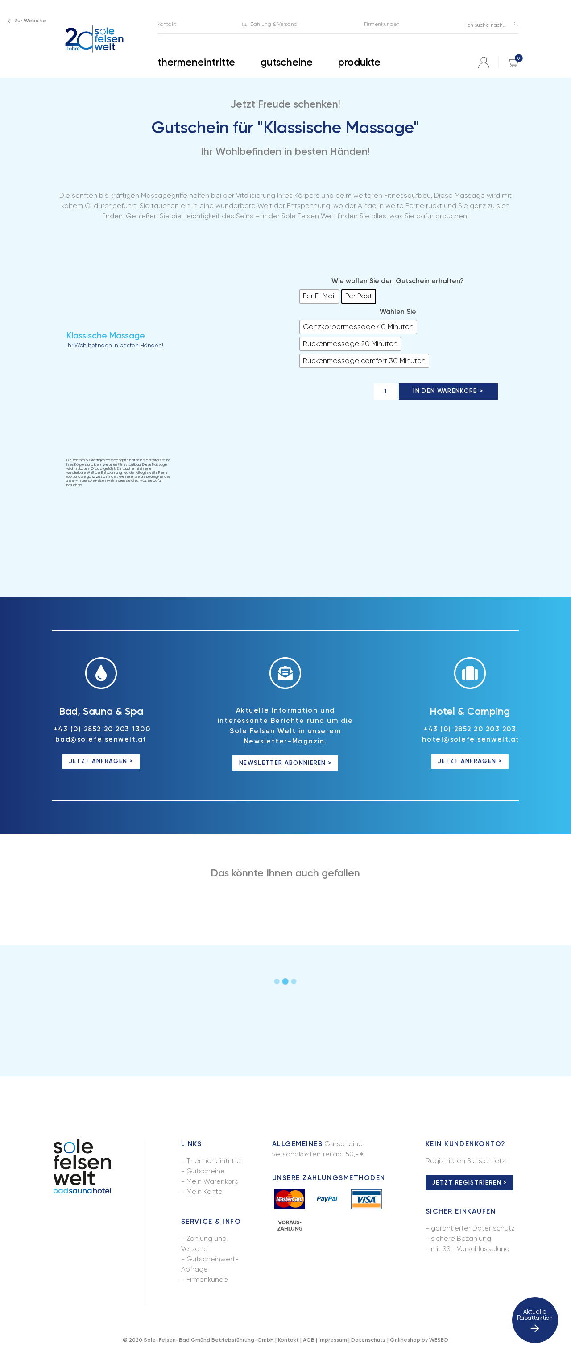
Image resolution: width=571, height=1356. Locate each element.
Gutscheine (205, 1171)
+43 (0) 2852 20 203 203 (469, 729)
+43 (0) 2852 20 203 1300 (102, 729)
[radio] (319, 296)
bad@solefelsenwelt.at (101, 739)
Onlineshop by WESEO (419, 1339)
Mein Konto (204, 1192)
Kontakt (288, 1339)
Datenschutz (368, 1339)
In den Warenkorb (445, 391)
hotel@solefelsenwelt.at (470, 739)
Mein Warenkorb (212, 1181)
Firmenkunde (207, 1280)
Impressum (333, 1339)
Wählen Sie (398, 312)
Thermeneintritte (213, 1161)
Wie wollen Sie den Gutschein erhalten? (397, 281)
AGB (308, 1339)
